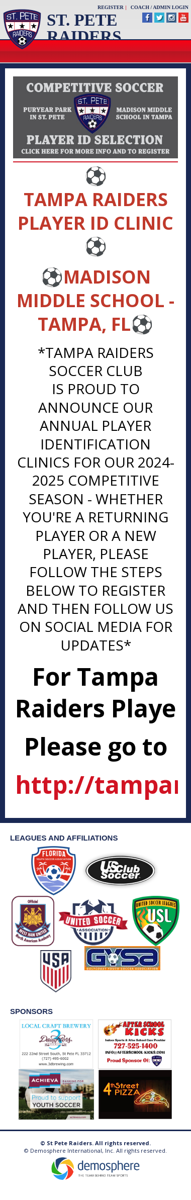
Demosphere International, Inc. (72, 1150)
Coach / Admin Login (159, 7)
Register (111, 7)
